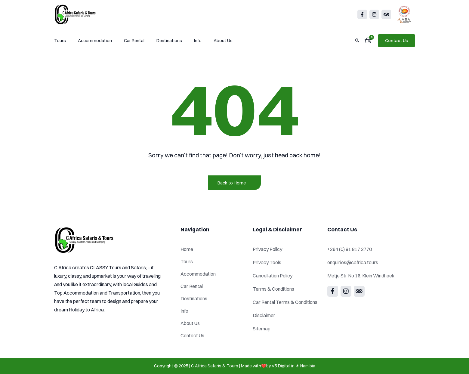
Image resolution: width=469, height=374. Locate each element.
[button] (357, 41)
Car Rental (134, 40)
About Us (223, 40)
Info (198, 40)
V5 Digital (281, 366)
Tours (60, 40)
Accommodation (95, 40)
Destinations (169, 40)
